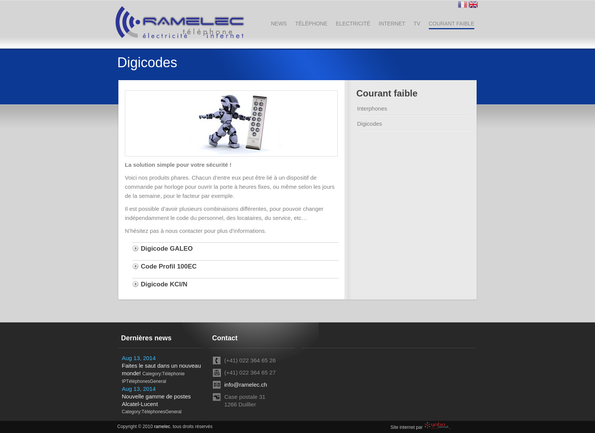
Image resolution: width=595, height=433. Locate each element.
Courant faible (451, 24)
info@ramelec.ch (245, 384)
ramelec (162, 426)
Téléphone (311, 24)
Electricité (353, 24)
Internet (392, 24)
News (279, 24)
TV (417, 24)
